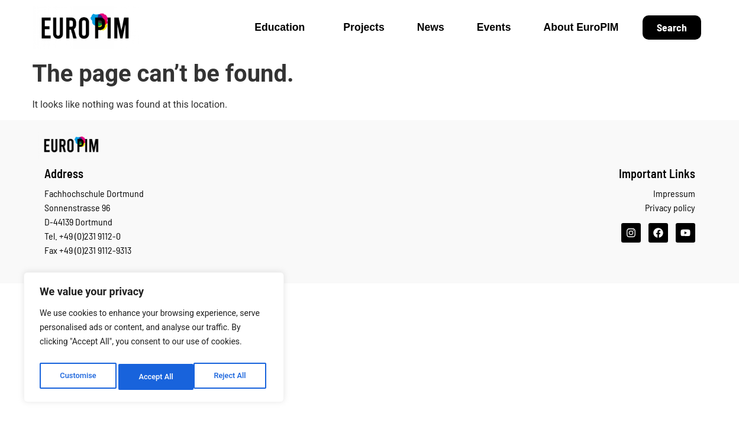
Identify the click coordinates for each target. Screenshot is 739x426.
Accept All (231, 377)
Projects (363, 27)
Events (494, 27)
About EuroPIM (580, 27)
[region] (154, 340)
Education (282, 27)
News (430, 27)
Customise (77, 377)
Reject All (154, 377)
